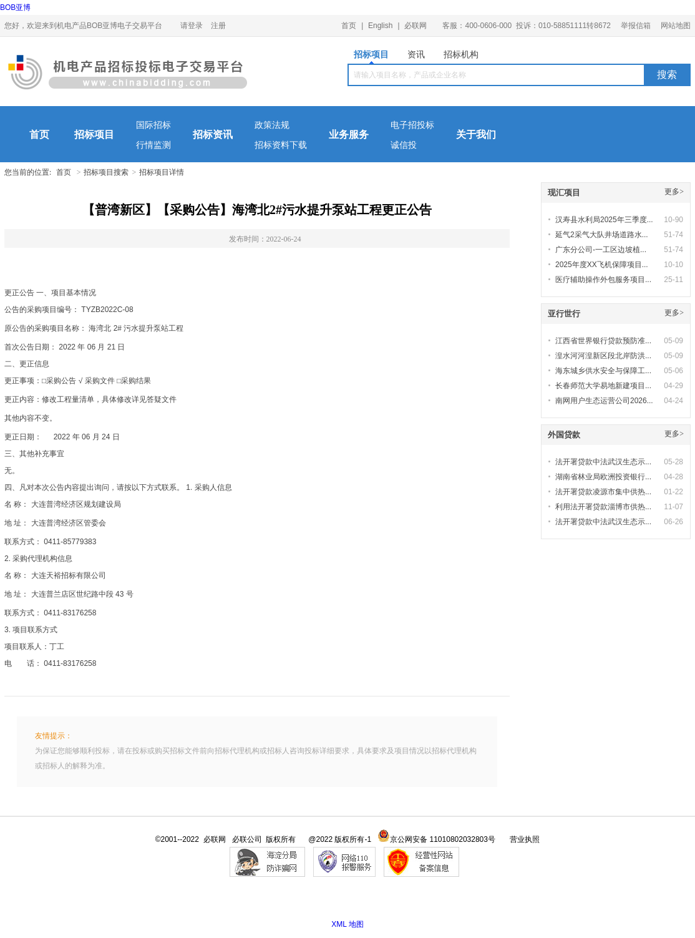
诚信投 (404, 145)
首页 (348, 25)
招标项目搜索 (106, 172)
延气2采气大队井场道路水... (601, 234)
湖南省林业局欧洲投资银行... (603, 476)
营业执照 (525, 839)
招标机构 (461, 54)
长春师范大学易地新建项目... (603, 385)
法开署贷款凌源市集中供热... (603, 491)
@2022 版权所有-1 (339, 839)
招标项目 (371, 56)
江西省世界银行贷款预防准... (603, 340)
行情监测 (153, 145)
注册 (218, 25)
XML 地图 (347, 924)
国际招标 (153, 125)
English (380, 25)
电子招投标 (412, 125)
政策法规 (272, 125)
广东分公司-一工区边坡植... (600, 249)
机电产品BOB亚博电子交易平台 (127, 75)
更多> (674, 191)
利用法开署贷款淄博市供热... (603, 506)
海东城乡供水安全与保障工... (603, 370)
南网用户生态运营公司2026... (604, 400)
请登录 (191, 25)
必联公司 (247, 839)
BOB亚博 (15, 7)
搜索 (667, 74)
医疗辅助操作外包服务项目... (603, 279)
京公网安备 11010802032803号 (436, 839)
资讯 (416, 54)
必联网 (415, 25)
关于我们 (476, 134)
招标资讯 (213, 134)
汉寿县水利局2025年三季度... (604, 219)
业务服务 (349, 134)
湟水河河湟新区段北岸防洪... (603, 355)
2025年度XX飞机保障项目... (601, 264)
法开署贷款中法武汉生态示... (603, 461)
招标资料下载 (281, 145)
